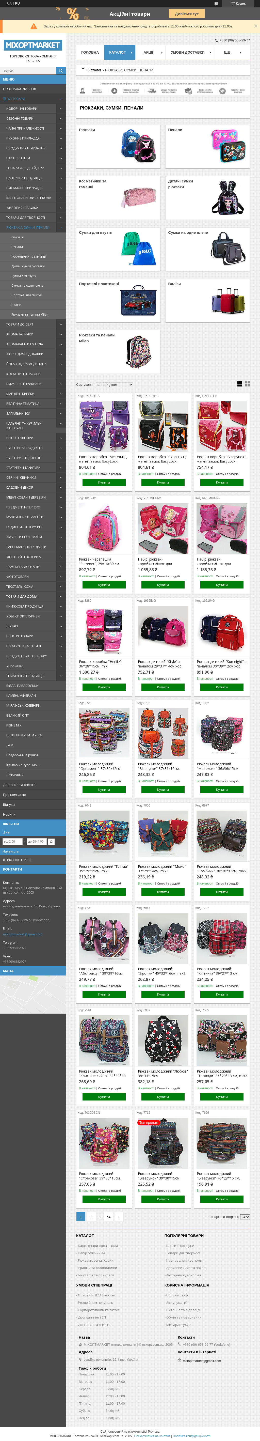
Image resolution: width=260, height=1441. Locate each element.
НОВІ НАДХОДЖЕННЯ (19, 88)
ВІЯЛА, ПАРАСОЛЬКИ (22, 685)
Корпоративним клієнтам (98, 1310)
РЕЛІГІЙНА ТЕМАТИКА (22, 403)
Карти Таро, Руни (180, 1245)
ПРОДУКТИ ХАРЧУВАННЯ (25, 148)
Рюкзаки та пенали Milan (29, 314)
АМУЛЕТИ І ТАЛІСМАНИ (24, 537)
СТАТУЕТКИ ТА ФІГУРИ (23, 467)
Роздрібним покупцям (95, 1302)
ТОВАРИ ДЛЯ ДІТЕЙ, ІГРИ (25, 168)
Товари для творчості (183, 1253)
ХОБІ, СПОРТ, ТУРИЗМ (23, 616)
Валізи (16, 305)
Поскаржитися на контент (152, 1436)
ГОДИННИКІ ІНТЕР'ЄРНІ (24, 527)
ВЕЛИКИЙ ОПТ (17, 715)
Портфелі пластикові (26, 295)
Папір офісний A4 (91, 1253)
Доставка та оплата (19, 784)
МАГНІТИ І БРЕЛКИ (20, 393)
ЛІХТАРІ (12, 626)
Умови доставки (187, 52)
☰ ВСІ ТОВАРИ (14, 98)
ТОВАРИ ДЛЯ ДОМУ (21, 596)
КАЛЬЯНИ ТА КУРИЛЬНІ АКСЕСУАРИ (24, 425)
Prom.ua (153, 1431)
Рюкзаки (17, 237)
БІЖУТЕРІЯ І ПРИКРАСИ (24, 383)
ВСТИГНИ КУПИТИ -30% (24, 735)
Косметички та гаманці (28, 256)
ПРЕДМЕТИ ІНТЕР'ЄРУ (23, 507)
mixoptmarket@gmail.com (23, 934)
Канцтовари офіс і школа (98, 1245)
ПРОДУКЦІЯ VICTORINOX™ (26, 656)
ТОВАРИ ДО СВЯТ (19, 324)
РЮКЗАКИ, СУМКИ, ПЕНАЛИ (27, 227)
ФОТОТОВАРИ (17, 576)
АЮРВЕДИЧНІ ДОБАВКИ (24, 354)
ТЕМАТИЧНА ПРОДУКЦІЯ (25, 675)
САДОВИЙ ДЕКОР (19, 487)
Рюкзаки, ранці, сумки (95, 1260)
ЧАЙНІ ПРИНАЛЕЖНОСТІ (25, 128)
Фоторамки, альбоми (183, 1275)
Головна (90, 52)
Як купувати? (177, 1302)
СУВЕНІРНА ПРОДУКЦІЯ (24, 447)
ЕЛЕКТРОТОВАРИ (19, 636)
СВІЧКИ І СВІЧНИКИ (21, 477)
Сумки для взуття (24, 276)
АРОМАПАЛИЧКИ (19, 334)
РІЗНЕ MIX (14, 725)
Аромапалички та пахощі (186, 1267)
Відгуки (9, 804)
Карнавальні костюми (184, 1260)
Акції (148, 52)
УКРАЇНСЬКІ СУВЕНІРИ (23, 705)
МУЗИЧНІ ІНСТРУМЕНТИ (24, 517)
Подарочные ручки (22, 755)
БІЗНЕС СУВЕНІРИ (19, 438)
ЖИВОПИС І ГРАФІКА (22, 207)
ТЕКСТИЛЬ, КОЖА (19, 586)
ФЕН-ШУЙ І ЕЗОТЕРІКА (23, 556)
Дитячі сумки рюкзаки (28, 266)
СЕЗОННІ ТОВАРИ (20, 118)
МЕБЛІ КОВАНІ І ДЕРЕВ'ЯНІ (26, 497)
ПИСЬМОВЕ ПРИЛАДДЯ (24, 187)
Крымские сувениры (22, 765)
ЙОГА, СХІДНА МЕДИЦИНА (26, 364)
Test (9, 745)
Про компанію (14, 794)
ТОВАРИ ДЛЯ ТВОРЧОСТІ (25, 217)
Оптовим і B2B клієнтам (97, 1295)
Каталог (117, 52)
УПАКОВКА (14, 665)
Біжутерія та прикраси (96, 1275)
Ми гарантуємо (178, 1324)
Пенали (17, 247)
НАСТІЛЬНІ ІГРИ (18, 158)
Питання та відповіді (183, 1310)
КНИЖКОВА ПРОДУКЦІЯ (24, 606)
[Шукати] (61, 71)
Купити (104, 482)
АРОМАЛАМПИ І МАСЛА (24, 344)
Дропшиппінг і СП (92, 1317)
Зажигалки (15, 774)
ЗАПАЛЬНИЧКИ (18, 413)
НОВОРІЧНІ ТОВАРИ (21, 108)
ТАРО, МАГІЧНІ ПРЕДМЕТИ (26, 547)
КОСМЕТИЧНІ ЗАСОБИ (23, 373)
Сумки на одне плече (27, 285)
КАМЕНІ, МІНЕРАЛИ (21, 695)
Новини (9, 814)
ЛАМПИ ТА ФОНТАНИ (22, 566)
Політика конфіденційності (191, 1436)
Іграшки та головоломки (97, 1267)
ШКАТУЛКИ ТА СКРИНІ (23, 646)
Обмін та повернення (183, 1317)
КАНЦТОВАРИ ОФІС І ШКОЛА (28, 197)
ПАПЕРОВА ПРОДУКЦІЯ (24, 178)
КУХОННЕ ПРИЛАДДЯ (23, 138)
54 (109, 1217)
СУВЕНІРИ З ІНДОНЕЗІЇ (23, 457)
